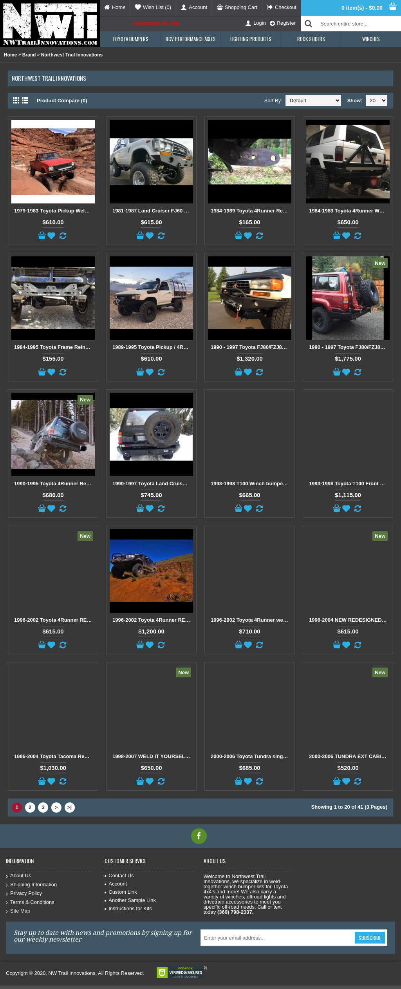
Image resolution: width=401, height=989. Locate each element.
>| (69, 807)
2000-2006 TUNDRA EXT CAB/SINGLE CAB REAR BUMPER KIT (349, 756)
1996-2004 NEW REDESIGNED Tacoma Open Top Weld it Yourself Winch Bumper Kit (349, 620)
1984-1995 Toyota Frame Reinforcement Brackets (54, 347)
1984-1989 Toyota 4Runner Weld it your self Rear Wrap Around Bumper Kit (349, 211)
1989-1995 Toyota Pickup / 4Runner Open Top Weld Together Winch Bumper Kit (152, 347)
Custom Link (121, 892)
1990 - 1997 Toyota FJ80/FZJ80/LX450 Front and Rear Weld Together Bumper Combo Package (251, 347)
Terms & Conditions (30, 902)
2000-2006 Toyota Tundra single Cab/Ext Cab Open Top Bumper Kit (251, 756)
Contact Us (119, 875)
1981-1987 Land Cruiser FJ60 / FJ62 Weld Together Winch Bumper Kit (152, 211)
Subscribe (370, 938)
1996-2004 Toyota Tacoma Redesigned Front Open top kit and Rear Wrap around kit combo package (54, 756)
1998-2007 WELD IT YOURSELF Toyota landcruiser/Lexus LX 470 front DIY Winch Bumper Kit (152, 756)
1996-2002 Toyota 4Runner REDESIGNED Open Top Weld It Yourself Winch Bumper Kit (54, 620)
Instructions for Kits (156, 23)
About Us (18, 876)
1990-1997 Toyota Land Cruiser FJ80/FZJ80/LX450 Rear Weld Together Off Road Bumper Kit (152, 483)
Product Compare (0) (62, 100)
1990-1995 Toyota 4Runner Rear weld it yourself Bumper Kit (54, 483)
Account (116, 884)
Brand (29, 55)
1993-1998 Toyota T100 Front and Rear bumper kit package (349, 483)
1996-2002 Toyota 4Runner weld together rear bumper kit (251, 620)
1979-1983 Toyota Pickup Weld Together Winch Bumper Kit (54, 211)
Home (10, 55)
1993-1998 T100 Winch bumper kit (251, 483)
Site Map (18, 911)
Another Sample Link (130, 900)
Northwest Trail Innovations (72, 55)
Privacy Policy (24, 893)
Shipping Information (31, 885)
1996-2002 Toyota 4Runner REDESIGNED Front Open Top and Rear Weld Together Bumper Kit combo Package (152, 620)
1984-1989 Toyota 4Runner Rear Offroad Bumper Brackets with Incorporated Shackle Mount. (251, 211)
